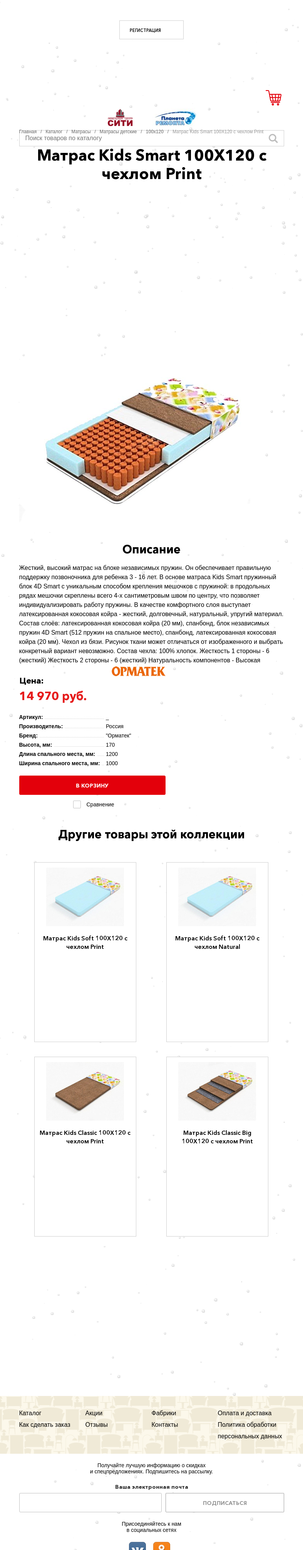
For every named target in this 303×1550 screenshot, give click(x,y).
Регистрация (145, 30)
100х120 (155, 131)
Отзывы (96, 1424)
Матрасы (81, 131)
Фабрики (164, 1413)
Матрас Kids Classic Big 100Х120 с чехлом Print (217, 1137)
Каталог (54, 131)
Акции (94, 1413)
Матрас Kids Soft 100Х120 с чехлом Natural (217, 942)
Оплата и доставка (245, 1413)
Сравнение (99, 804)
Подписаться (225, 1503)
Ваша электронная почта (151, 1486)
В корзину (92, 785)
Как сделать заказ (44, 1424)
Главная (28, 131)
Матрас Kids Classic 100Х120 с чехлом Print (85, 1137)
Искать (273, 138)
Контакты (165, 1424)
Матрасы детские (118, 131)
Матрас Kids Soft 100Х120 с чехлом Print (85, 942)
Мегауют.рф (151, 63)
